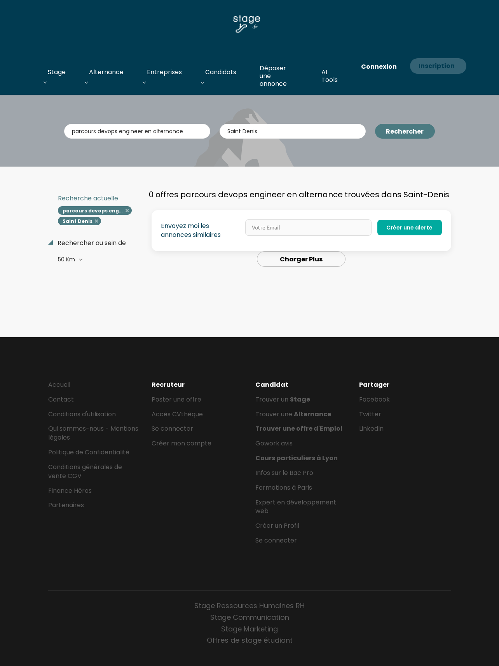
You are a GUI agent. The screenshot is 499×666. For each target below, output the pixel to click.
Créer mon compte (181, 443)
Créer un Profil (277, 525)
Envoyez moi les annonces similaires (191, 230)
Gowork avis (274, 443)
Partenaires (66, 505)
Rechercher (405, 131)
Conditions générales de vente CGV (85, 471)
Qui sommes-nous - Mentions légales (93, 433)
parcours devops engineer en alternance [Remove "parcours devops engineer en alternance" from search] (97, 210)
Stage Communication (249, 617)
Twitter (370, 414)
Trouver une (293, 414)
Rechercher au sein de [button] (91, 243)
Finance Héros (70, 490)
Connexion (379, 66)
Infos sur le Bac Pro (284, 472)
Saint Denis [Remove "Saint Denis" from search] (77, 221)
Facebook (374, 399)
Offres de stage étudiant (250, 640)
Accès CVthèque (177, 414)
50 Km (67, 259)
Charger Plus (301, 259)
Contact (61, 399)
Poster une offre (176, 399)
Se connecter (172, 428)
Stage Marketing (249, 629)
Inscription (437, 65)
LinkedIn (371, 428)
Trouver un (282, 399)
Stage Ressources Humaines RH (249, 605)
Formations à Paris (283, 487)
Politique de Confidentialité (88, 452)
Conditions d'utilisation (82, 414)
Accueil (59, 384)
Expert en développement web (295, 507)
